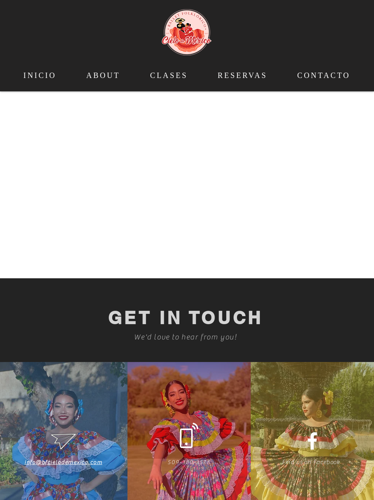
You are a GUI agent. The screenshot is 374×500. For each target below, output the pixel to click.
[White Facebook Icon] (312, 441)
